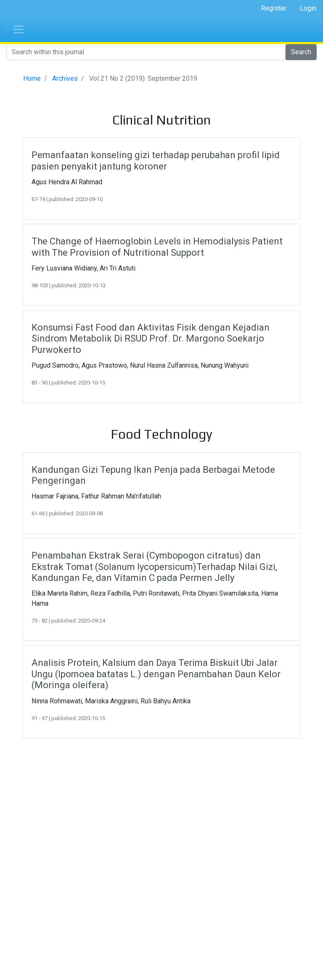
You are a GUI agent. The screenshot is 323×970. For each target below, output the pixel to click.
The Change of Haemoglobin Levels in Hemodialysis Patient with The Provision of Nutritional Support (157, 246)
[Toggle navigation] (18, 29)
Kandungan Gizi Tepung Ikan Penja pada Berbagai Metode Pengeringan (153, 475)
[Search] (146, 52)
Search (301, 52)
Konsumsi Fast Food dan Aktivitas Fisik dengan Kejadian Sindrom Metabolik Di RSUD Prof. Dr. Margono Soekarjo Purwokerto (151, 338)
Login (308, 8)
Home (32, 78)
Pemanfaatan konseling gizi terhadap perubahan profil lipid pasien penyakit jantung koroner (156, 160)
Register (273, 8)
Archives (65, 78)
